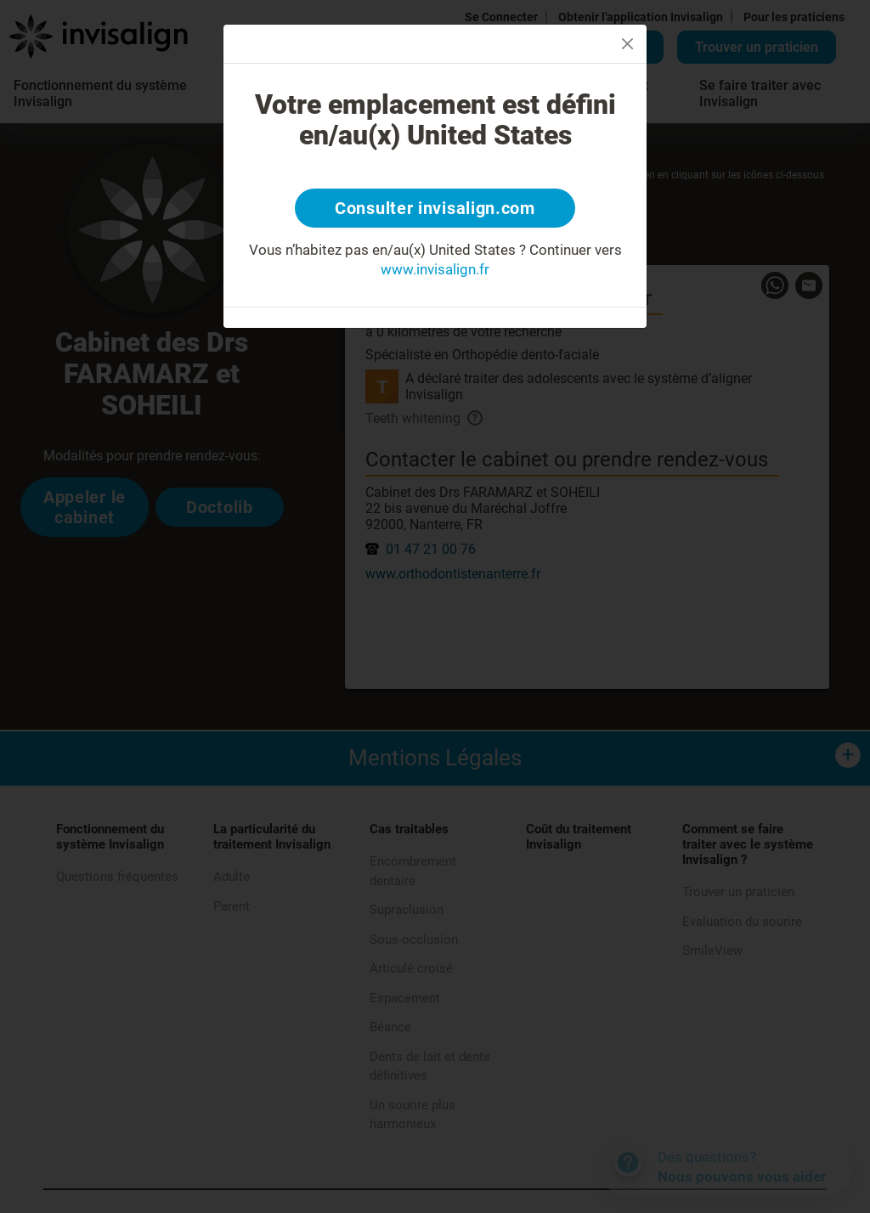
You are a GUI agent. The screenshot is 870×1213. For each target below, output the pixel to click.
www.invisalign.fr (435, 269)
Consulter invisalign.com (435, 208)
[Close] (627, 43)
